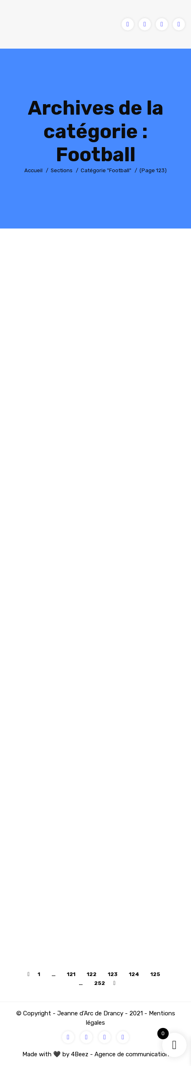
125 (155, 974)
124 (134, 974)
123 (113, 974)
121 (71, 974)
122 (92, 974)
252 (99, 983)
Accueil (33, 170)
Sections (62, 170)
